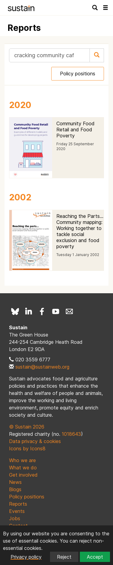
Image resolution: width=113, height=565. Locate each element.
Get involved (23, 475)
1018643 (71, 434)
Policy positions (77, 74)
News (15, 482)
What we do (23, 468)
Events (17, 511)
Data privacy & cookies (35, 441)
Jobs (14, 518)
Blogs (15, 489)
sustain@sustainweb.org (42, 367)
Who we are (22, 460)
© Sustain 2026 (26, 427)
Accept (95, 557)
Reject (64, 557)
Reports (18, 504)
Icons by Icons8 (27, 448)
